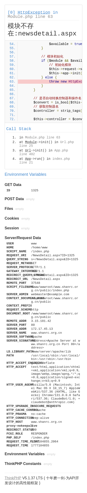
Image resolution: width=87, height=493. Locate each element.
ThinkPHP (13, 478)
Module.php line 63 (30, 16)
